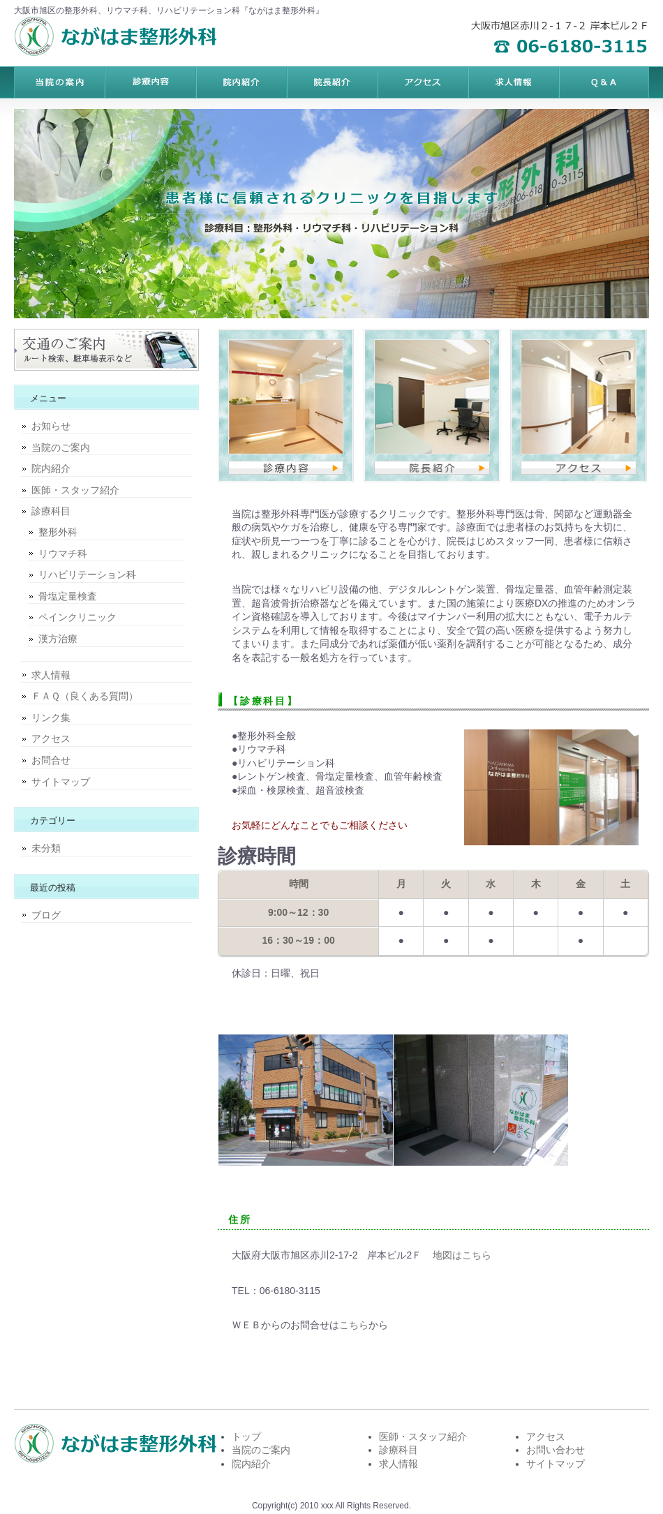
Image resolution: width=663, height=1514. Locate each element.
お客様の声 (422, 82)
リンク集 (50, 717)
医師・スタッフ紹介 (75, 490)
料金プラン (150, 82)
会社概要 (603, 82)
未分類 (46, 848)
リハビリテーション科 (87, 574)
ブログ (46, 915)
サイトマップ (60, 781)
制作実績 (331, 82)
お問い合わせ (555, 1449)
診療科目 (50, 511)
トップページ (59, 82)
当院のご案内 (60, 447)
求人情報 (50, 675)
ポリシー (513, 82)
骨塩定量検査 (67, 596)
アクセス (50, 738)
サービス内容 (240, 82)
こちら (353, 1324)
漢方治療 (57, 638)
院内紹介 (50, 468)
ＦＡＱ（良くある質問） (84, 696)
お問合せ (50, 760)
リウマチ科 (62, 553)
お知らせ (50, 425)
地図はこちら (462, 1255)
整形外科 (57, 531)
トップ (246, 1436)
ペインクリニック (77, 617)
